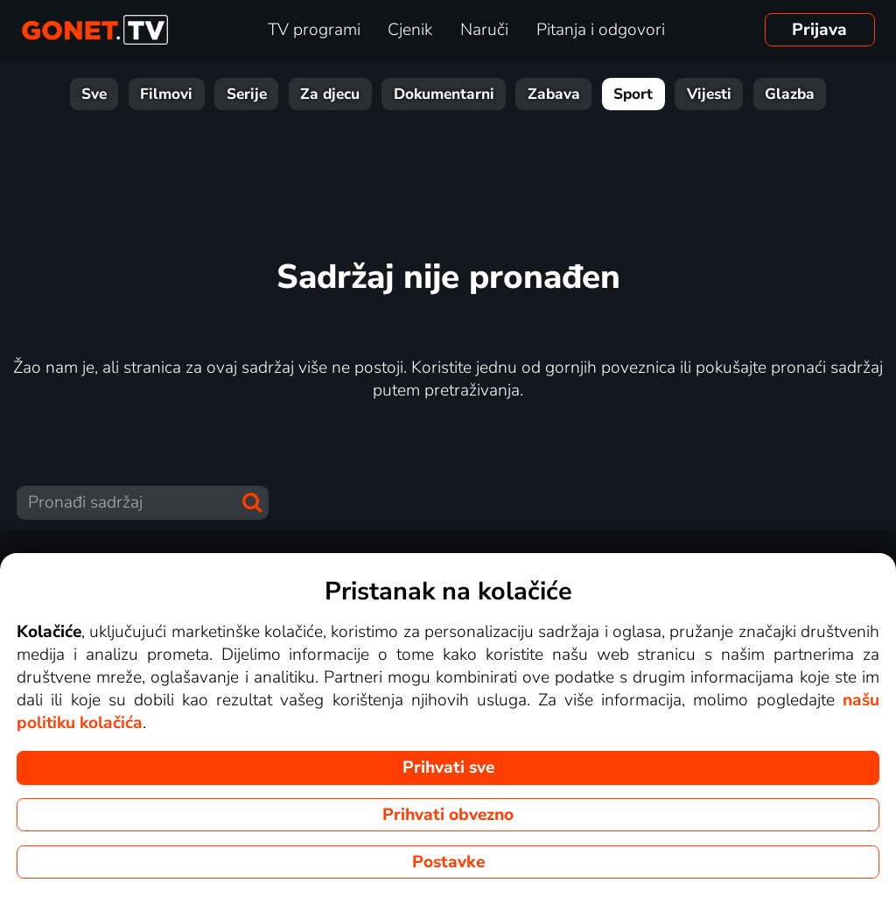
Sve (94, 94)
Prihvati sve (448, 767)
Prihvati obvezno (448, 814)
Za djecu (330, 94)
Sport (633, 94)
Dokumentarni (444, 94)
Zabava (554, 94)
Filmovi (166, 94)
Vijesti (709, 94)
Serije (247, 94)
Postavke (448, 862)
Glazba (790, 94)
